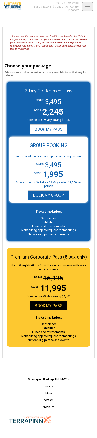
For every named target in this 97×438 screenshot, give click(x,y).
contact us (23, 49)
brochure (48, 407)
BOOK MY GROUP (48, 195)
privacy (48, 386)
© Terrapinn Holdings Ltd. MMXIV (48, 379)
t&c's (48, 393)
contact (48, 400)
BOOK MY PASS (49, 129)
